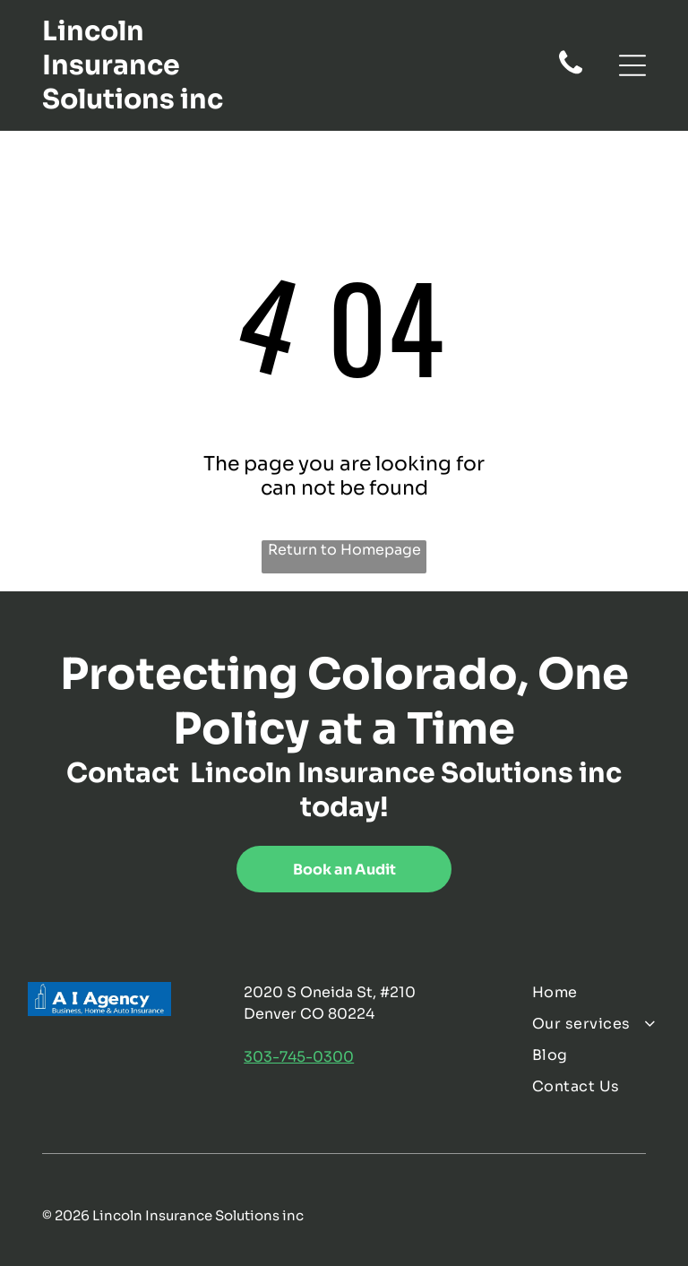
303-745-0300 (299, 1056)
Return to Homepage (344, 549)
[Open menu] (632, 65)
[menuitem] (595, 992)
